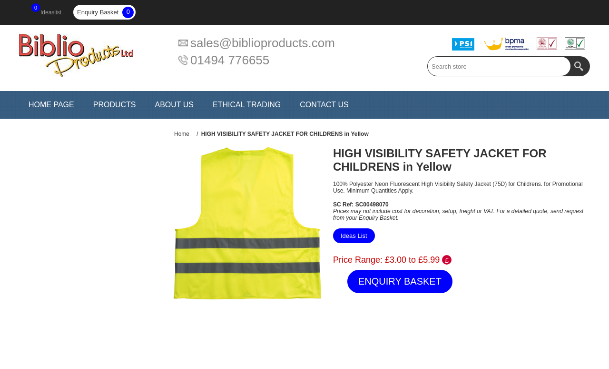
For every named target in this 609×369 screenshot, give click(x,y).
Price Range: (358, 260)
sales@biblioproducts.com (262, 43)
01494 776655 (229, 60)
